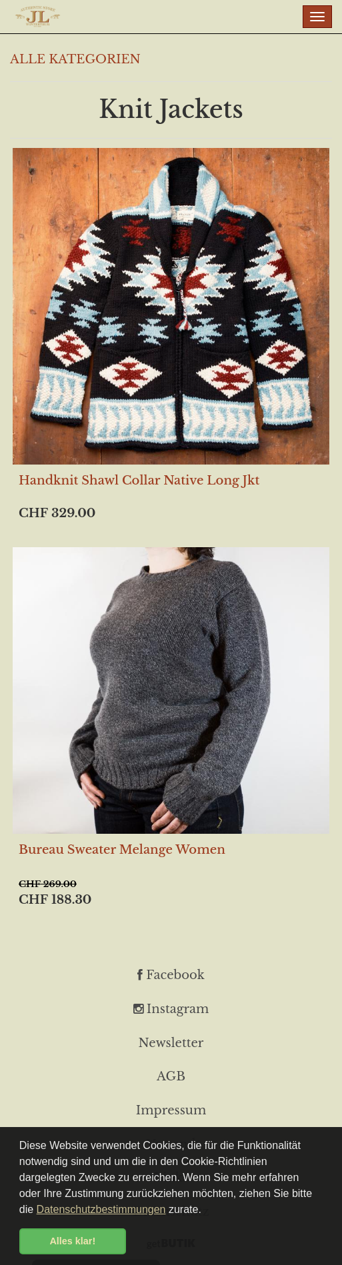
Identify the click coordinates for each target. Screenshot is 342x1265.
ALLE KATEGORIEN (75, 59)
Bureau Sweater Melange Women (122, 849)
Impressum (171, 1110)
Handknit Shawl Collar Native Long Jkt (139, 480)
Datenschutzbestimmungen (101, 1209)
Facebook (171, 975)
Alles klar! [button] (72, 1241)
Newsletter (171, 1043)
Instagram (171, 1009)
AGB (171, 1076)
